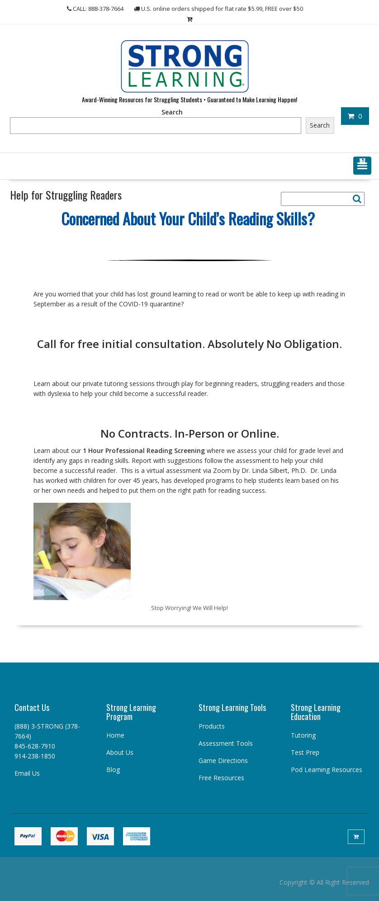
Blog (113, 769)
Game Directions (223, 760)
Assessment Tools (226, 743)
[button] (362, 166)
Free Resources (221, 777)
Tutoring (303, 735)
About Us (119, 752)
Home (115, 735)
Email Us (27, 773)
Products (212, 726)
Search (172, 112)
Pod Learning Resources (326, 769)
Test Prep (305, 752)
